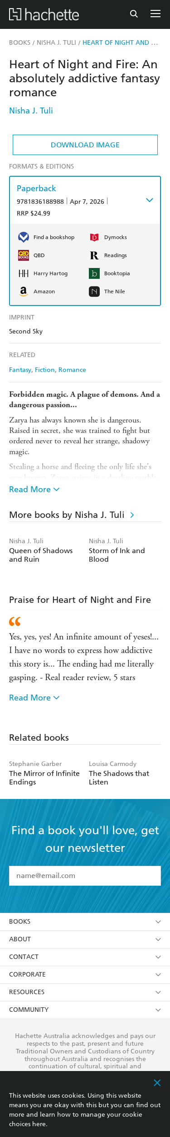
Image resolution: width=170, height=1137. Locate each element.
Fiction (45, 370)
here (39, 1124)
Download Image (85, 145)
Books (85, 922)
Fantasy (20, 370)
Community (85, 1010)
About (85, 939)
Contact (85, 957)
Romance (72, 370)
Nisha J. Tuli (31, 110)
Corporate (85, 974)
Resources (85, 992)
